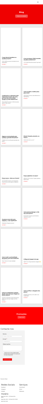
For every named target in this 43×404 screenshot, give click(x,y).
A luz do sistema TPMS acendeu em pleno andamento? (32, 59)
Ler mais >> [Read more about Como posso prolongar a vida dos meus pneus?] (26, 221)
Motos (16, 392)
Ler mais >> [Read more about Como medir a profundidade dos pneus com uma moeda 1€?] (4, 265)
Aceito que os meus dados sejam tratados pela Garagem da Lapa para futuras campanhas (10, 357)
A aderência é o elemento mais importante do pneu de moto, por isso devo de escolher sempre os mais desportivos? (10, 98)
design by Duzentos (6, 402)
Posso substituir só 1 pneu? (31, 177)
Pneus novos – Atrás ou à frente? (10, 180)
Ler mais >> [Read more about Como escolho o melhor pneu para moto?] (26, 99)
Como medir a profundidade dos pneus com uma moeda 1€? (10, 260)
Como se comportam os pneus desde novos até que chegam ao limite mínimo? (10, 297)
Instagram (3, 394)
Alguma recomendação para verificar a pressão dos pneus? (10, 138)
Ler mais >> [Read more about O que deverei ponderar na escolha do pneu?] (4, 64)
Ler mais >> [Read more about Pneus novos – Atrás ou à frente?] (4, 185)
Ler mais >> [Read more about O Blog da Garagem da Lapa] (26, 266)
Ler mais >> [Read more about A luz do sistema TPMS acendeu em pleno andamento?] (26, 64)
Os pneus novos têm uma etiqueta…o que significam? (9, 222)
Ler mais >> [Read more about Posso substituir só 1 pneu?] (26, 183)
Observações (6, 347)
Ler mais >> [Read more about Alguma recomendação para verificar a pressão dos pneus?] (4, 144)
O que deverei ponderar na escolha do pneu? (9, 58)
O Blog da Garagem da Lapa (31, 262)
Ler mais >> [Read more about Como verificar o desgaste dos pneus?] (26, 300)
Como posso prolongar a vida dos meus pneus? (31, 215)
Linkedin (3, 396)
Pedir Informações (7, 362)
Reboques (17, 394)
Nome (4, 337)
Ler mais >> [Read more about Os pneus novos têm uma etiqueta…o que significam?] (4, 227)
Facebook (3, 392)
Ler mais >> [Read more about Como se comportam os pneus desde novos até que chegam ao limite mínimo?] (4, 305)
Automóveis (17, 390)
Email (5, 342)
